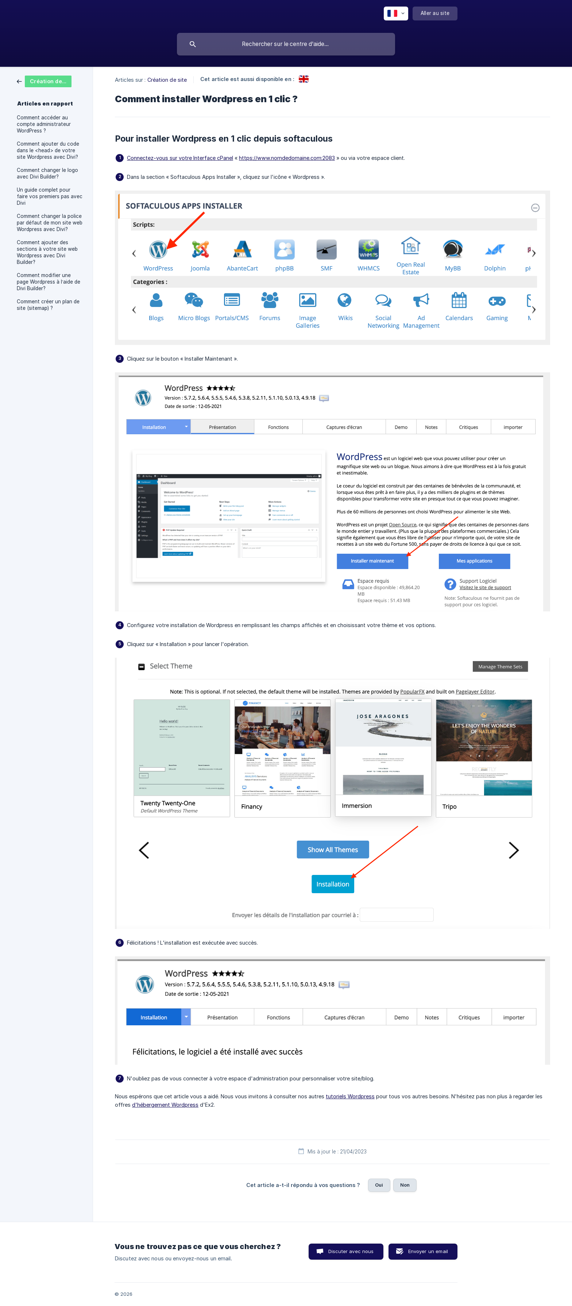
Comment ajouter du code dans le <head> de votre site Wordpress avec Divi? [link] (48, 150)
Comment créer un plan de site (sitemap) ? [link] (48, 305)
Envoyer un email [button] (428, 1251)
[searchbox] (286, 44)
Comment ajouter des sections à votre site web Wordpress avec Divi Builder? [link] (47, 252)
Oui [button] (379, 1185)
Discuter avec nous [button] (351, 1251)
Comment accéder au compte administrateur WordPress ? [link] (44, 124)
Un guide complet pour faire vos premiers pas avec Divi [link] (49, 196)
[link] (44, 80)
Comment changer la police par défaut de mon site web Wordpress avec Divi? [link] (49, 222)
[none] (396, 13)
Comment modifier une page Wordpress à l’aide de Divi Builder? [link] (48, 281)
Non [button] (405, 1185)
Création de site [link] (167, 80)
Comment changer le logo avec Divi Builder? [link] (47, 173)
